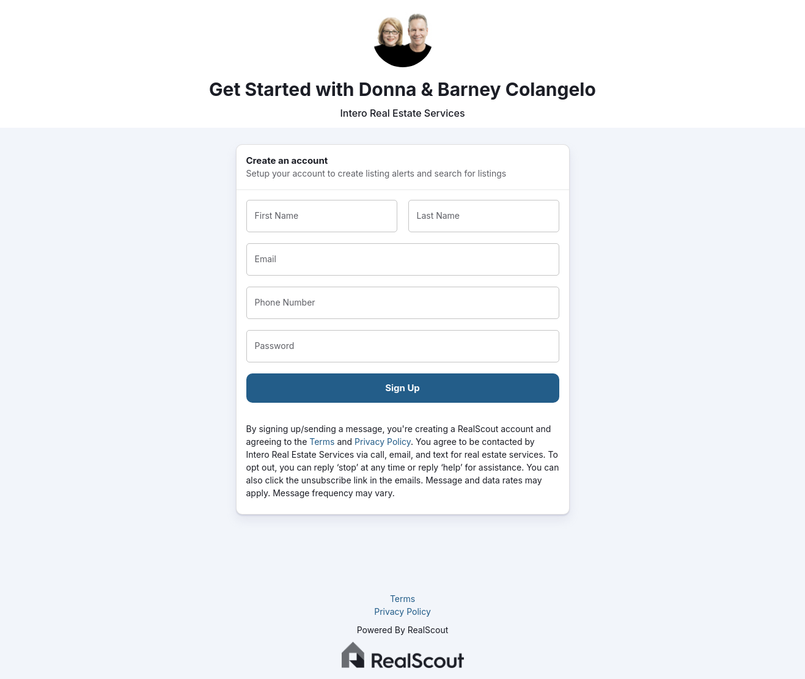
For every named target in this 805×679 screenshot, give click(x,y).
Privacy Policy (383, 441)
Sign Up (402, 388)
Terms (321, 441)
